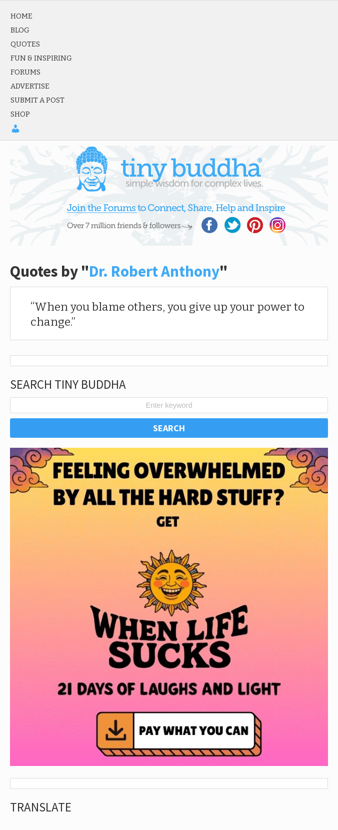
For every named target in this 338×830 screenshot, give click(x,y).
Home (21, 16)
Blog (20, 30)
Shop (20, 114)
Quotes (25, 44)
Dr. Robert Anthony (154, 271)
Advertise (30, 86)
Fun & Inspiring (41, 58)
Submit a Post (37, 100)
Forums (25, 72)
